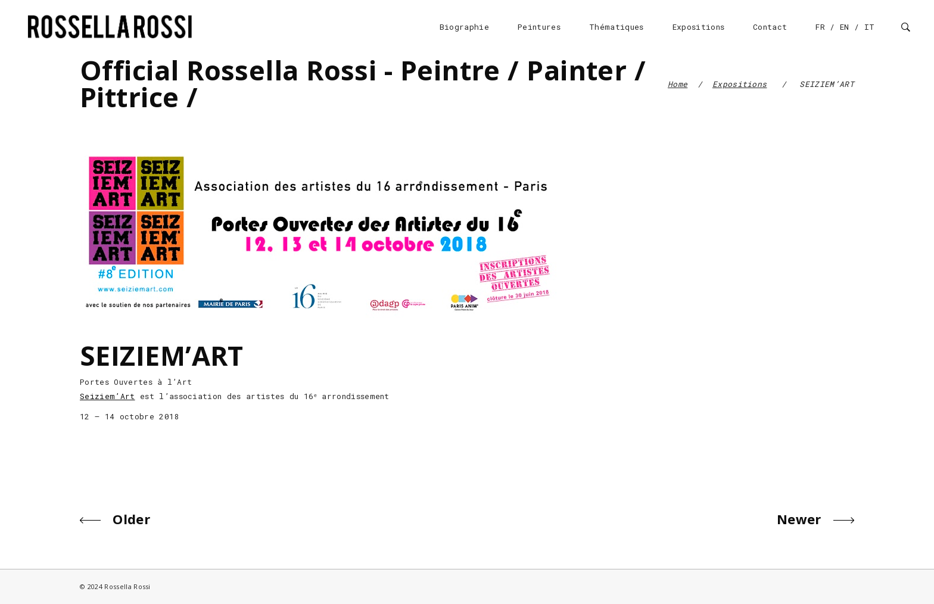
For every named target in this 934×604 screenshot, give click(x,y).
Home (677, 84)
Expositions (739, 84)
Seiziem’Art (107, 396)
